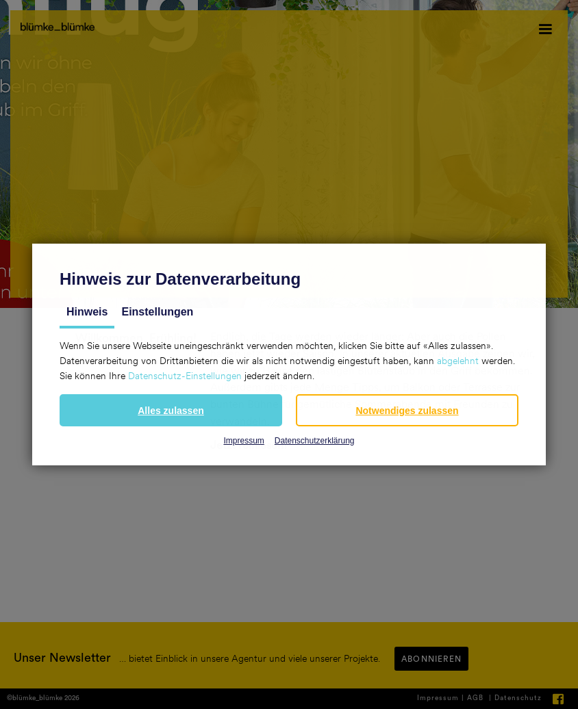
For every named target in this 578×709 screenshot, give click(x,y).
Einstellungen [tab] (157, 312)
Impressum (243, 441)
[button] (171, 410)
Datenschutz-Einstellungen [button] (185, 375)
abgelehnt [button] (458, 360)
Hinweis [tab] (87, 312)
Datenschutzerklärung (315, 441)
